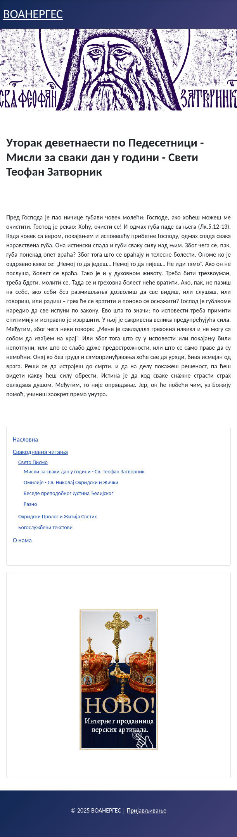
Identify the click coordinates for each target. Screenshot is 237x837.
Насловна (25, 439)
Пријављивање (146, 810)
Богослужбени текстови (45, 527)
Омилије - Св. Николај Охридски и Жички (71, 482)
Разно (30, 504)
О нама (22, 540)
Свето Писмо (33, 462)
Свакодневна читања (40, 452)
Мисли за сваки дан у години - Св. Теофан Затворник (84, 471)
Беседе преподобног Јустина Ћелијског (68, 493)
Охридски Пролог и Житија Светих (57, 516)
